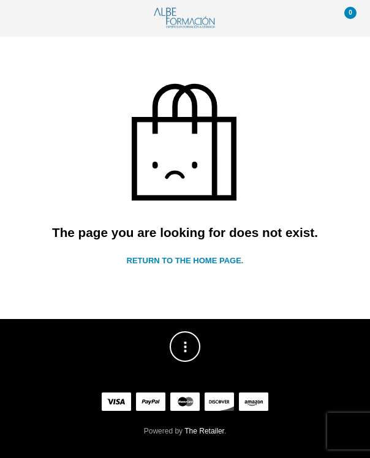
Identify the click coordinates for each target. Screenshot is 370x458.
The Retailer (204, 431)
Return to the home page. (185, 260)
